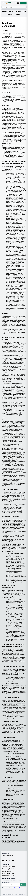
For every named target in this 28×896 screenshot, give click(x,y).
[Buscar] (3, 7)
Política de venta (6, 871)
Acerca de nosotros (7, 855)
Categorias (18, 11)
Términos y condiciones (8, 866)
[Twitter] (9, 860)
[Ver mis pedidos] (18, 3)
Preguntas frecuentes (8, 875)
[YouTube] (13, 860)
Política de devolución (8, 873)
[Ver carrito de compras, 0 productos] (15, 3)
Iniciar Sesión (23, 3)
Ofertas (4, 11)
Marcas (11, 11)
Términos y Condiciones (19, 887)
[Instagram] (6, 860)
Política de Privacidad (9, 889)
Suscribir (23, 884)
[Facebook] (3, 860)
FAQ (24, 11)
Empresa (10, 14)
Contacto (17, 14)
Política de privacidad (8, 869)
